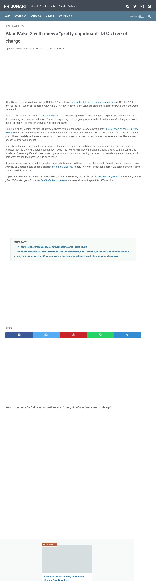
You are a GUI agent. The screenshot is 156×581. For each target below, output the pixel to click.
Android (51, 16)
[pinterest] (54, 361)
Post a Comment (57, 50)
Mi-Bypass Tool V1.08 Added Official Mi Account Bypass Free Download (131, 173)
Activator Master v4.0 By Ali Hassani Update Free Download (130, 56)
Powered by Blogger (72, 576)
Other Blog (67, 16)
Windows (37, 16)
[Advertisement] (53, 76)
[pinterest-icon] (147, 5)
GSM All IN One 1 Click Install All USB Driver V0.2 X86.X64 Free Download (131, 96)
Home (8, 16)
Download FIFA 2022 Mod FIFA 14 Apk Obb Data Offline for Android (131, 217)
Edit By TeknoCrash (92, 576)
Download (22, 16)
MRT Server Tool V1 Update (130, 155)
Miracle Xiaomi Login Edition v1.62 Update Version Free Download (131, 239)
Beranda (78, 570)
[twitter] (34, 361)
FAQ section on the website (29, 137)
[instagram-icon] (140, 5)
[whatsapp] (73, 361)
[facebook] (15, 361)
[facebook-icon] (125, 5)
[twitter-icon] (133, 5)
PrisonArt (17, 3)
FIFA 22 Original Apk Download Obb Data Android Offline (130, 118)
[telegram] (92, 361)
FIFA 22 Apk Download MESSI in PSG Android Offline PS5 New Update (131, 195)
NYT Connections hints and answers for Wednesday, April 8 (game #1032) (52, 266)
